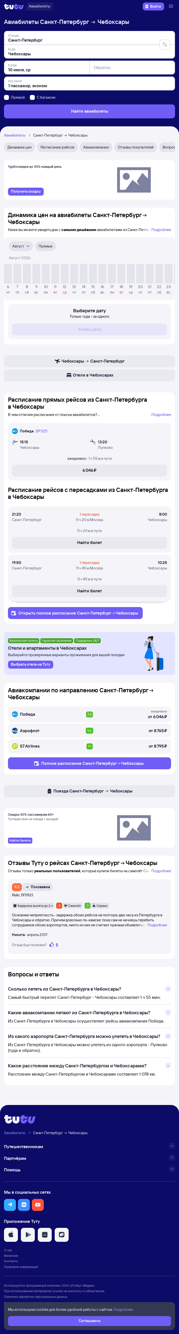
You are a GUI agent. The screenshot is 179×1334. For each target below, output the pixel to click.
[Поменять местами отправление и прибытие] (165, 45)
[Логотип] (14, 6)
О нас (8, 1250)
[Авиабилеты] (39, 6)
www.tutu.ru (76, 1291)
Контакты (11, 1261)
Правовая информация (21, 1267)
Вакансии (11, 1255)
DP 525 (41, 431)
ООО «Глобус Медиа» (78, 1285)
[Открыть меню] (171, 6)
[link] (26, 192)
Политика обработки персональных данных (35, 1297)
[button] (10, 1205)
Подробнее (161, 229)
